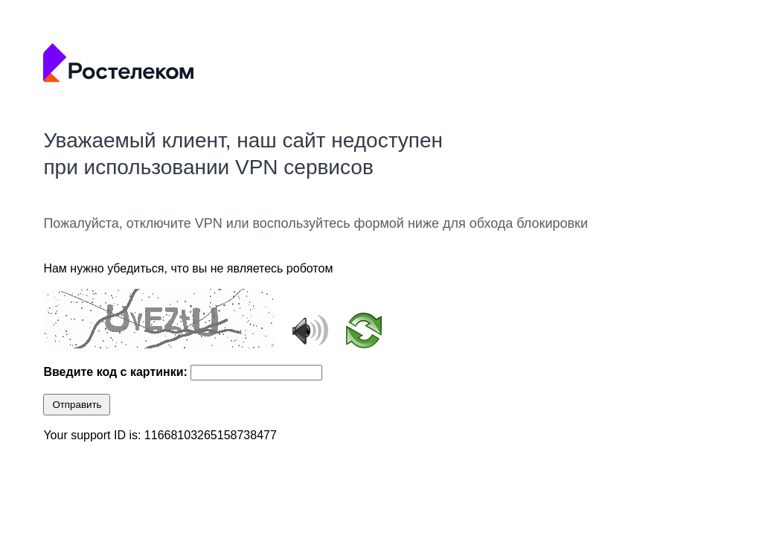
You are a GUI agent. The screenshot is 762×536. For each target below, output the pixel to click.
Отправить (76, 404)
